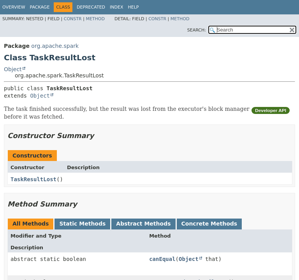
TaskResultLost (33, 179)
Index (116, 7)
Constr (73, 18)
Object (13, 69)
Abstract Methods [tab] (143, 223)
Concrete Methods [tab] (209, 223)
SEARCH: (196, 30)
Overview (13, 7)
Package (40, 7)
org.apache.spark (55, 46)
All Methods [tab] (30, 223)
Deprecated (91, 7)
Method (95, 18)
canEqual (162, 259)
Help (133, 7)
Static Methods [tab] (82, 223)
